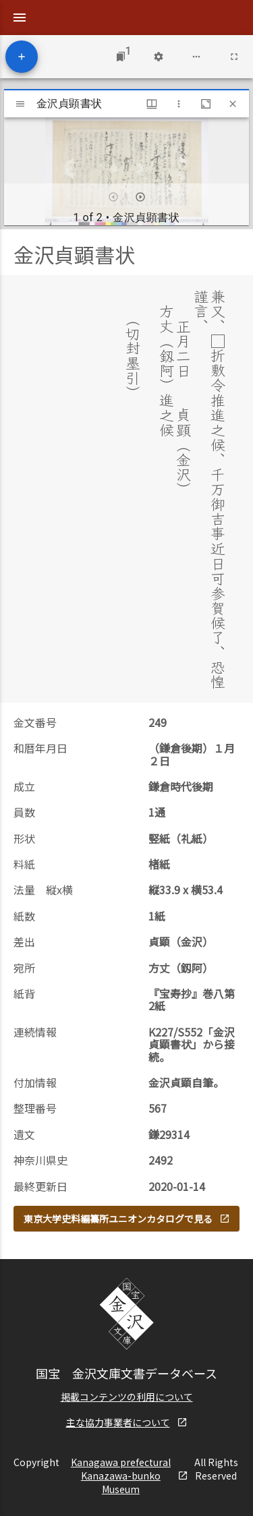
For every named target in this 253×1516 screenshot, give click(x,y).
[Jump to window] (120, 56)
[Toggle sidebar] (20, 103)
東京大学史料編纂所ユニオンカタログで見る (127, 1218)
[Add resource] (21, 56)
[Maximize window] (205, 103)
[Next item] (140, 196)
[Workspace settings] (158, 56)
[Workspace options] (196, 56)
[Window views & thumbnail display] (151, 103)
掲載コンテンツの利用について (127, 1396)
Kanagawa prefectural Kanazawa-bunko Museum (129, 1475)
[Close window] (232, 103)
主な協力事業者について (127, 1422)
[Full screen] (234, 56)
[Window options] (178, 103)
